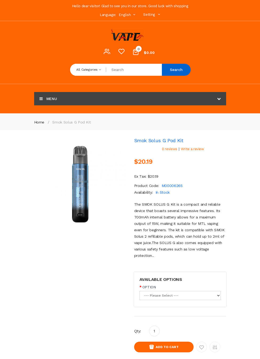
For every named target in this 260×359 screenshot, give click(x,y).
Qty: (137, 331)
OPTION (149, 287)
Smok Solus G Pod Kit (71, 122)
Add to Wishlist (201, 347)
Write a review (192, 149)
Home (39, 122)
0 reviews (169, 149)
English (128, 15)
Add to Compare (215, 347)
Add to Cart (167, 347)
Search (176, 69)
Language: (108, 15)
